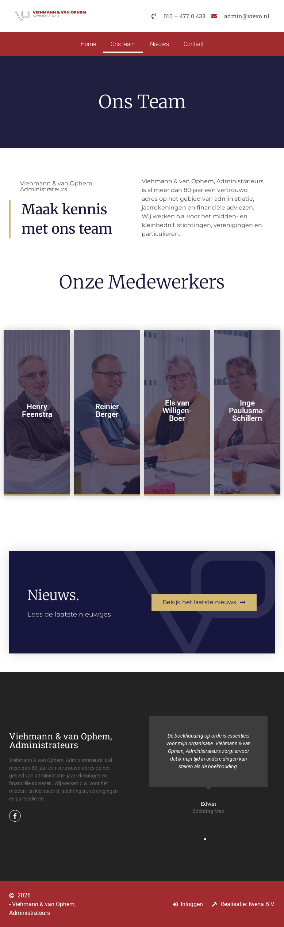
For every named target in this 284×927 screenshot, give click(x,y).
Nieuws (159, 44)
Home (88, 44)
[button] (205, 839)
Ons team (123, 44)
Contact (194, 44)
